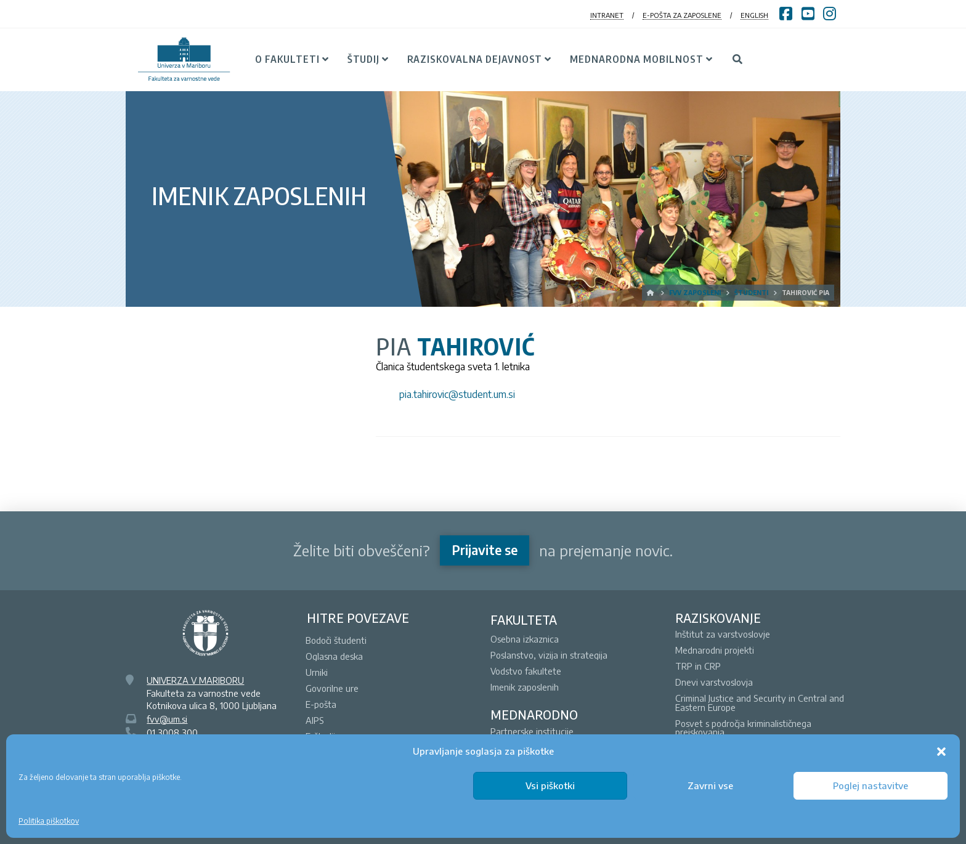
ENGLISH (754, 15)
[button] (941, 751)
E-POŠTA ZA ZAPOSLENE (682, 15)
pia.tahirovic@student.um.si (457, 394)
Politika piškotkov (48, 821)
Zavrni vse (710, 785)
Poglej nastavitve (870, 785)
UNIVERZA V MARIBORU (195, 680)
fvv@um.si (167, 718)
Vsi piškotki (550, 785)
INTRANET (606, 15)
